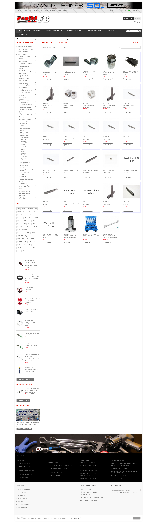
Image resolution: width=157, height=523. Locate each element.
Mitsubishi (26, 233)
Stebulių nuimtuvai (23, 159)
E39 (34, 248)
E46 (23, 239)
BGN (18, 245)
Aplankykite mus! (22, 405)
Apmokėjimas (44, 10)
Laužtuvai (21, 95)
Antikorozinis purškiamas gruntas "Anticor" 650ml (31, 369)
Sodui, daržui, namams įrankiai (25, 115)
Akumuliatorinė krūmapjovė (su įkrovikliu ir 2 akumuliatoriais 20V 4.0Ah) (31, 264)
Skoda (25, 212)
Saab (19, 251)
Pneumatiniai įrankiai (25, 107)
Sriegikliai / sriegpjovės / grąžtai (26, 180)
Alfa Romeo (21, 248)
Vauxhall (31, 230)
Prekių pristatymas (55, 10)
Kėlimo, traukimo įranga (25, 90)
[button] (75, 31)
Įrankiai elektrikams (24, 85)
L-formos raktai (23, 94)
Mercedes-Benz (32, 209)
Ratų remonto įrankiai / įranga (25, 110)
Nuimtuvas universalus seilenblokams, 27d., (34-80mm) (32, 300)
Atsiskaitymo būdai (25, 467)
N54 (28, 239)
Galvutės (21, 82)
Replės (21, 113)
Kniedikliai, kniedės (24, 92)
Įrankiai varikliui (24, 127)
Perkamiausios (22, 495)
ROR (33, 233)
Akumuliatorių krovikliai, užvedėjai (25, 64)
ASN (24, 245)
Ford (30, 212)
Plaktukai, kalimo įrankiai (26, 106)
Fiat (29, 224)
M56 (25, 242)
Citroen (35, 221)
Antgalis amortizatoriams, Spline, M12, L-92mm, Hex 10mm (90, 170)
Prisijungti (137, 22)
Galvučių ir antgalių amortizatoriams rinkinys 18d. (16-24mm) (91, 236)
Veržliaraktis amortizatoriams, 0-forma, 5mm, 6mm (109, 236)
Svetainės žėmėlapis (56, 472)
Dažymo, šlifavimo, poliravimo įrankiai (24, 76)
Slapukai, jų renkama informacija (61, 465)
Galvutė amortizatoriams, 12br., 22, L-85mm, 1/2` (50, 73)
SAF (24, 251)
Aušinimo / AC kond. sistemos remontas (24, 123)
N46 (18, 230)
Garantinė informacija (26, 470)
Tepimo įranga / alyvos (25, 186)
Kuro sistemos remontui (24, 133)
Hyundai (27, 236)
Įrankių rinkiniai (23, 87)
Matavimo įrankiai (24, 97)
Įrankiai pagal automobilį (25, 46)
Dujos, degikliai (23, 80)
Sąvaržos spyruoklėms (24, 155)
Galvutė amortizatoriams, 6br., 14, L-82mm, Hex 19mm (71, 203)
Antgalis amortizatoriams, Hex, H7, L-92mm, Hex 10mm (71, 170)
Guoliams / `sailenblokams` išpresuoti (24, 142)
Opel (26, 215)
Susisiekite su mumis (25, 474)
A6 (25, 224)
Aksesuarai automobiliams (23, 60)
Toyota (19, 224)
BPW (36, 218)
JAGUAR (20, 236)
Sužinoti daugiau (73, 518)
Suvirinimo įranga (24, 185)
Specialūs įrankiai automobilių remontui (25, 118)
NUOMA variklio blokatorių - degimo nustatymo (26, 50)
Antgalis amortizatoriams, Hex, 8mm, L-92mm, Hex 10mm (49, 170)
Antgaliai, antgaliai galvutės (24, 67)
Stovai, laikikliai (23, 183)
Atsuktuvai (22, 70)
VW (18, 209)
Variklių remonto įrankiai (24, 173)
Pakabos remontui (25, 135)
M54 (30, 242)
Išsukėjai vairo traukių (23, 147)
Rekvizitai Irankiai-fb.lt (24, 504)
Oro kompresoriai (24, 101)
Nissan (19, 221)
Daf (26, 218)
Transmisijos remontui (23, 169)
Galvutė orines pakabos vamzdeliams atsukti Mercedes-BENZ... (130, 73)
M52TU (19, 242)
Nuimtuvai (21, 99)
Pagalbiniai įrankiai (24, 102)
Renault (19, 215)
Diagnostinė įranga (24, 78)
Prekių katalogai (22, 10)
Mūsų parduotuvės (23, 498)
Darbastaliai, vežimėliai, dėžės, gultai (25, 72)
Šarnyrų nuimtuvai (23, 152)
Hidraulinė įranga (23, 84)
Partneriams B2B (34, 10)
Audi (23, 209)
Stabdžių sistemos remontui (25, 163)
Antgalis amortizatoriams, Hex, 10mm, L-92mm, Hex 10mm (130, 170)
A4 (25, 221)
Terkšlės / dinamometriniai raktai (25, 189)
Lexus (29, 248)
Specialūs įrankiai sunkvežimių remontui (25, 177)
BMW (19, 212)
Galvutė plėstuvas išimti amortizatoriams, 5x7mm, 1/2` (50, 236)
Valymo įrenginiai (23, 197)
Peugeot (20, 218)
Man (29, 221)
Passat (35, 236)
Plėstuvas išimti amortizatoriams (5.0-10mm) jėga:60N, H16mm (69, 236)
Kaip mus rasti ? (24, 477)
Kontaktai (65, 10)
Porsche (29, 227)
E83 (18, 239)
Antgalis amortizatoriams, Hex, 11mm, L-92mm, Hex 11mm (90, 203)
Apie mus (20, 501)
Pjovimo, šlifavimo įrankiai (26, 104)
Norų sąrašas (111, 10)
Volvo (31, 218)
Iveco (19, 233)
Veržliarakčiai (22, 198)
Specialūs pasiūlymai (24, 384)
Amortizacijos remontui (24, 138)
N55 (32, 239)
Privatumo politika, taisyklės (59, 468)
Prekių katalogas (22, 54)
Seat (35, 212)
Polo (29, 245)
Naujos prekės (21, 256)
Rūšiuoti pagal (117, 47)
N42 (35, 227)
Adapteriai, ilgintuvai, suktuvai (25, 57)
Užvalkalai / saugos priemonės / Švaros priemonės (24, 193)
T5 (34, 242)
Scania (32, 215)
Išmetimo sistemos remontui (25, 129)
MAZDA (24, 230)
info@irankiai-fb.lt (94, 500)
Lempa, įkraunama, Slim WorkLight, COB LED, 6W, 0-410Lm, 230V (32, 390)
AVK (33, 224)
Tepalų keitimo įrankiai (24, 166)
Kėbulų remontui (23, 89)
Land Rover (21, 227)
